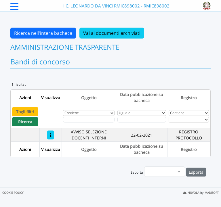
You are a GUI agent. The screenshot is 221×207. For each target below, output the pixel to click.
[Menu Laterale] (14, 8)
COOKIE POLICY (13, 193)
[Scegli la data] (141, 119)
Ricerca (25, 121)
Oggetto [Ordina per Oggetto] (88, 97)
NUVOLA (191, 193)
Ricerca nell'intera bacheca (43, 33)
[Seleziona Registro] (189, 119)
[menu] (164, 171)
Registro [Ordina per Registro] (189, 97)
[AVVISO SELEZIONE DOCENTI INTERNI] (50, 135)
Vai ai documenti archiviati (111, 33)
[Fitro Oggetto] (89, 119)
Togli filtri (25, 111)
